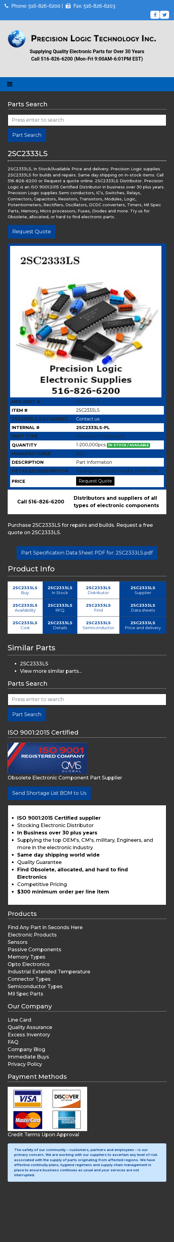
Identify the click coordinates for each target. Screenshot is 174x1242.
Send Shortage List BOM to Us (49, 793)
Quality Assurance (30, 1027)
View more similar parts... (51, 671)
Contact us (87, 419)
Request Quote (31, 232)
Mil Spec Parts (25, 994)
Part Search (26, 135)
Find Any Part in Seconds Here (45, 927)
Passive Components (34, 949)
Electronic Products (32, 935)
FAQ (13, 1042)
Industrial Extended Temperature (49, 972)
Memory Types (26, 957)
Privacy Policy (25, 1064)
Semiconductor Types (35, 986)
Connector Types (29, 979)
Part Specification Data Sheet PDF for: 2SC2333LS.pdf (87, 553)
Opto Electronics (29, 964)
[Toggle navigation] (9, 84)
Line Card (19, 1020)
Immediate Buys (28, 1057)
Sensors (18, 942)
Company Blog (26, 1049)
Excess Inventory (29, 1035)
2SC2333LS (34, 664)
